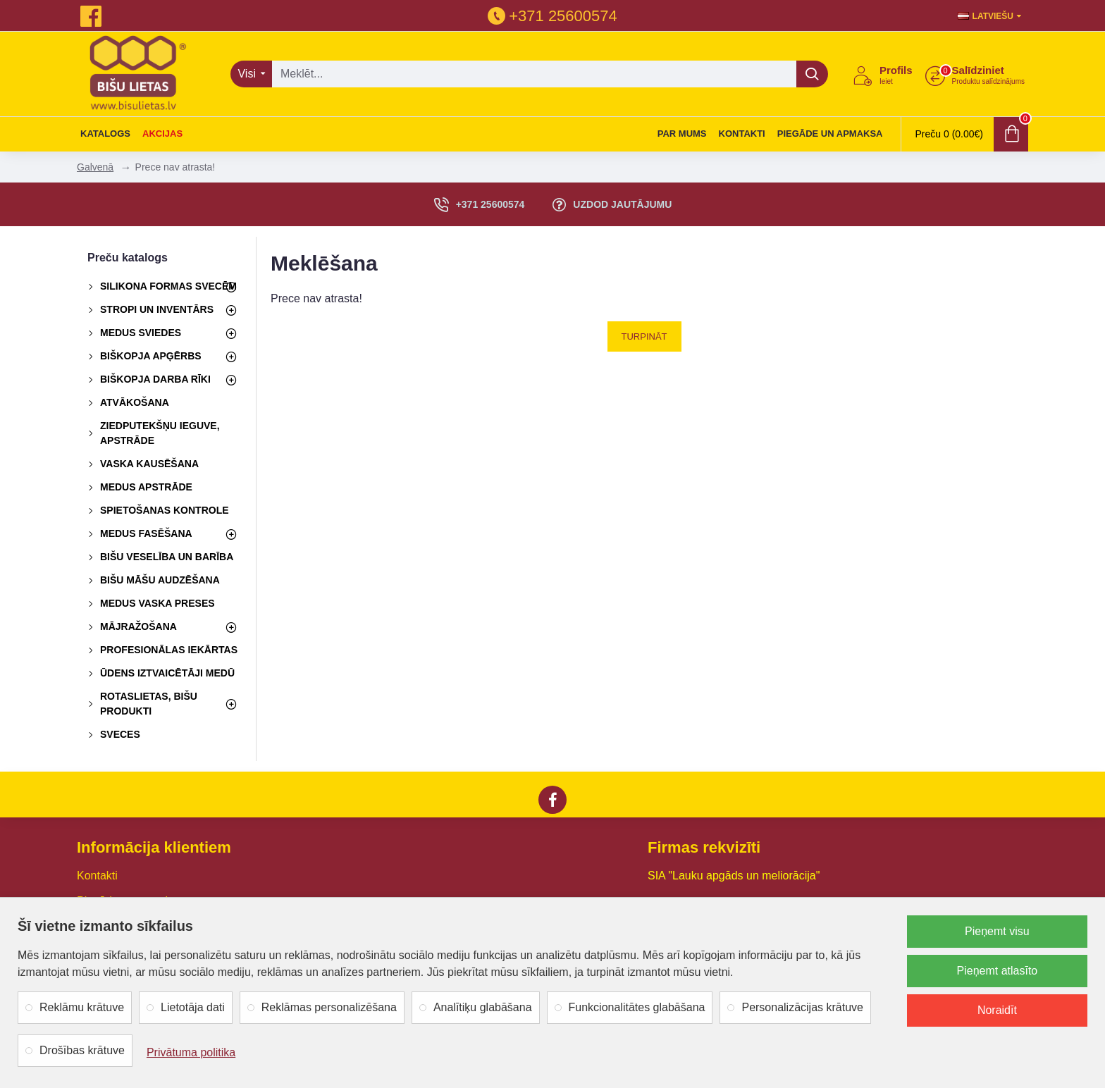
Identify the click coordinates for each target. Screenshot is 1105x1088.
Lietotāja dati (193, 1007)
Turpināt (644, 336)
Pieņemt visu (997, 931)
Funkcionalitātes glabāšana (637, 1007)
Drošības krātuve (82, 1050)
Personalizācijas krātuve (802, 1007)
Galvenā (95, 167)
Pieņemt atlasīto (997, 971)
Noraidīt (997, 1010)
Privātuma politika (191, 1052)
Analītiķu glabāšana (482, 1007)
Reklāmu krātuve (81, 1007)
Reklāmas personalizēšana (329, 1007)
